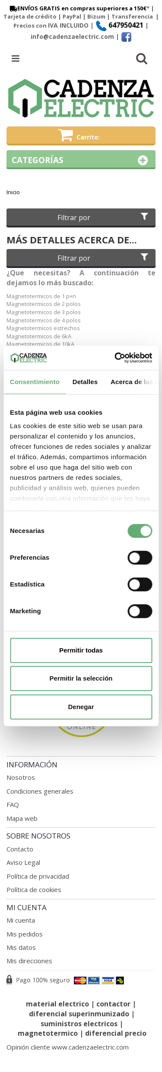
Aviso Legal (23, 862)
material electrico (57, 1004)
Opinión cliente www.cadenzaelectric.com (67, 1047)
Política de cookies (33, 889)
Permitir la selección (81, 678)
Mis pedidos (24, 934)
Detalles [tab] (85, 381)
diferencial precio (115, 1033)
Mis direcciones (29, 960)
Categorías (81, 160)
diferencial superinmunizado (79, 1013)
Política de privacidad (37, 876)
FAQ (12, 804)
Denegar (81, 706)
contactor (113, 1004)
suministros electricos (79, 1023)
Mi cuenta (20, 920)
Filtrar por (103, 217)
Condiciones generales (39, 791)
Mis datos (21, 947)
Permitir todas (81, 650)
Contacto (19, 849)
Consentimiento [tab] (35, 381)
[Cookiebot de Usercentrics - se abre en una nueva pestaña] (115, 357)
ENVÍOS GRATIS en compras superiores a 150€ (77, 8)
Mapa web (22, 818)
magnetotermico (48, 1033)
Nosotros (20, 777)
